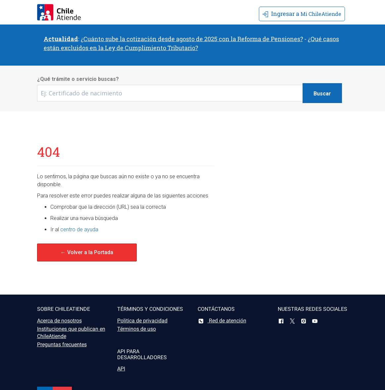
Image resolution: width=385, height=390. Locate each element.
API (121, 368)
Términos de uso (136, 329)
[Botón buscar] (322, 93)
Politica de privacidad (142, 320)
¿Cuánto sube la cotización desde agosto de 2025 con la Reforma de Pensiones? (192, 39)
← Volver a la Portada (87, 252)
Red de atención (222, 320)
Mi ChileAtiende (302, 14)
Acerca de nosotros (59, 320)
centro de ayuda (79, 229)
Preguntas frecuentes (62, 344)
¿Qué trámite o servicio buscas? (78, 79)
